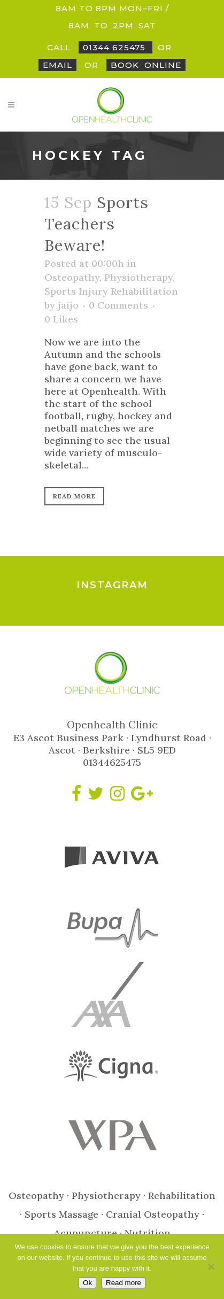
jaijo (68, 305)
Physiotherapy (138, 277)
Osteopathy (71, 277)
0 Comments (118, 305)
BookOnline (146, 65)
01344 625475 (115, 47)
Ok (87, 1283)
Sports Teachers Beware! (96, 224)
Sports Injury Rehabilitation (111, 291)
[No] (210, 1266)
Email (57, 65)
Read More (74, 496)
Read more (123, 1283)
